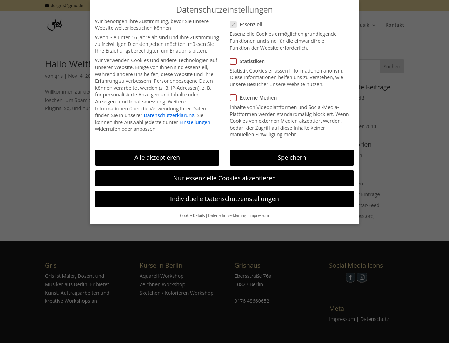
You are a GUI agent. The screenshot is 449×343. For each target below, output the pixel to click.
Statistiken (250, 55)
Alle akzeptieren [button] (157, 152)
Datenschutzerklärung (169, 110)
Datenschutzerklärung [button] (227, 209)
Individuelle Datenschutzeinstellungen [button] (224, 193)
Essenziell (249, 19)
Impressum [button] (259, 209)
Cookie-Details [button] (192, 209)
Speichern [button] (291, 152)
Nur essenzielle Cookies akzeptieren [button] (224, 173)
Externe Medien (256, 92)
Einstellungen (195, 116)
